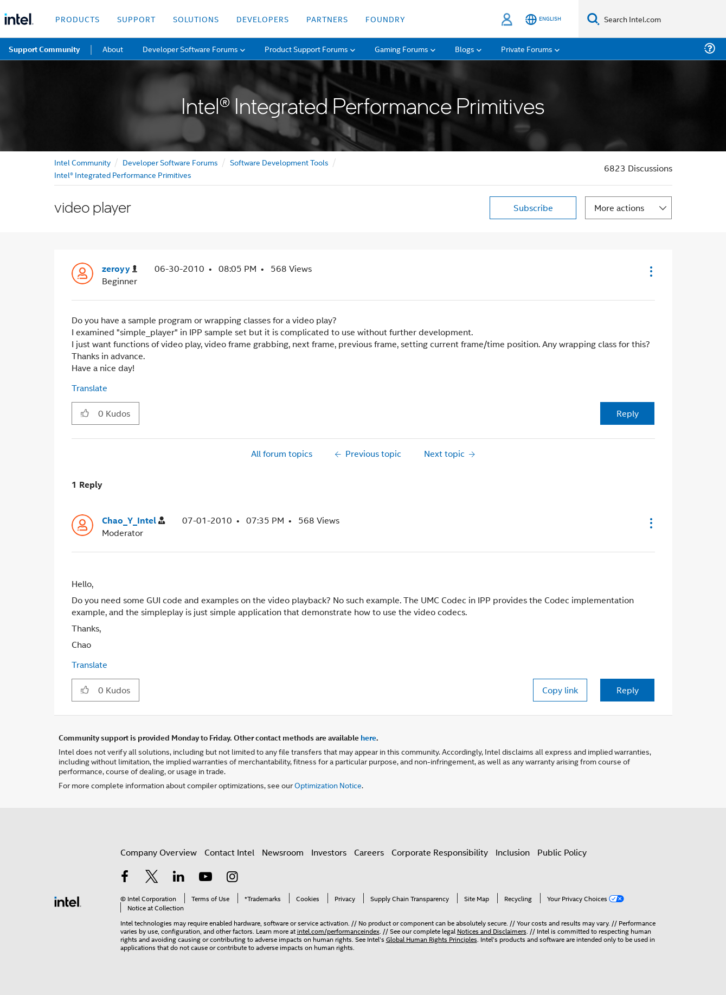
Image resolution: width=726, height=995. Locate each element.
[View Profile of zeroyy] (119, 269)
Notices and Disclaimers (491, 931)
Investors (328, 852)
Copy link (560, 690)
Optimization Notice (328, 784)
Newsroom (283, 852)
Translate (89, 387)
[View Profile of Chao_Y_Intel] (133, 520)
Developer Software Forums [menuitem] (190, 48)
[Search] (593, 18)
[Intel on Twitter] (152, 877)
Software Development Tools (279, 162)
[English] (543, 19)
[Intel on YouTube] (205, 877)
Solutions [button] (196, 18)
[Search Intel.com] (663, 19)
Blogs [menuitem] (464, 48)
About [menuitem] (112, 48)
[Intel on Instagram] (232, 877)
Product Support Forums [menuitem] (306, 48)
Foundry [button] (385, 18)
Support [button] (136, 18)
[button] (650, 271)
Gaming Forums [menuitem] (401, 48)
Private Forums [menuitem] (526, 48)
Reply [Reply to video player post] (627, 413)
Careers (369, 852)
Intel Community (82, 162)
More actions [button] (619, 207)
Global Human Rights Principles (431, 939)
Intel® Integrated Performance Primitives (122, 174)
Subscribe (533, 207)
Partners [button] (327, 18)
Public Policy (562, 852)
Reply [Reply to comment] (627, 690)
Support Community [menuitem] (44, 49)
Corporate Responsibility (439, 852)
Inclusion (513, 852)
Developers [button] (262, 18)
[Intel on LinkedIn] (179, 877)
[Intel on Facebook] (125, 877)
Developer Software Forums (170, 162)
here (368, 737)
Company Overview (158, 852)
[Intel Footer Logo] (67, 900)
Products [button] (77, 18)
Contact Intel (229, 852)
